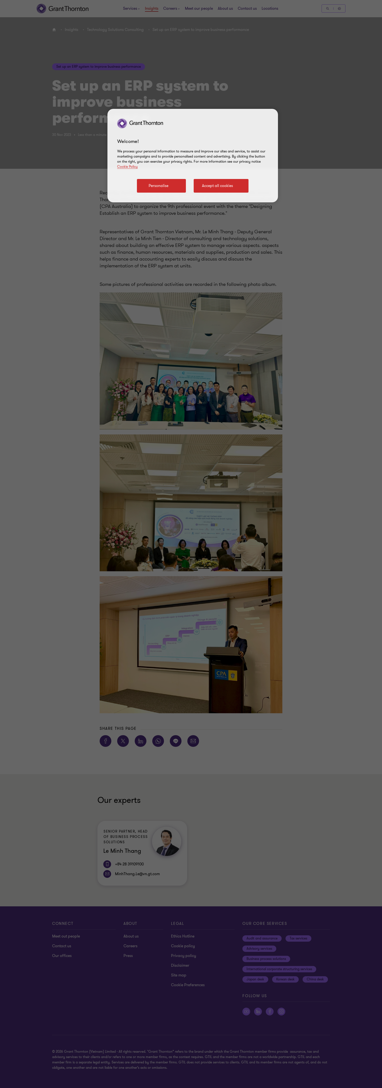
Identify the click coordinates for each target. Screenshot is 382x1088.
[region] (192, 155)
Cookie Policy (127, 166)
